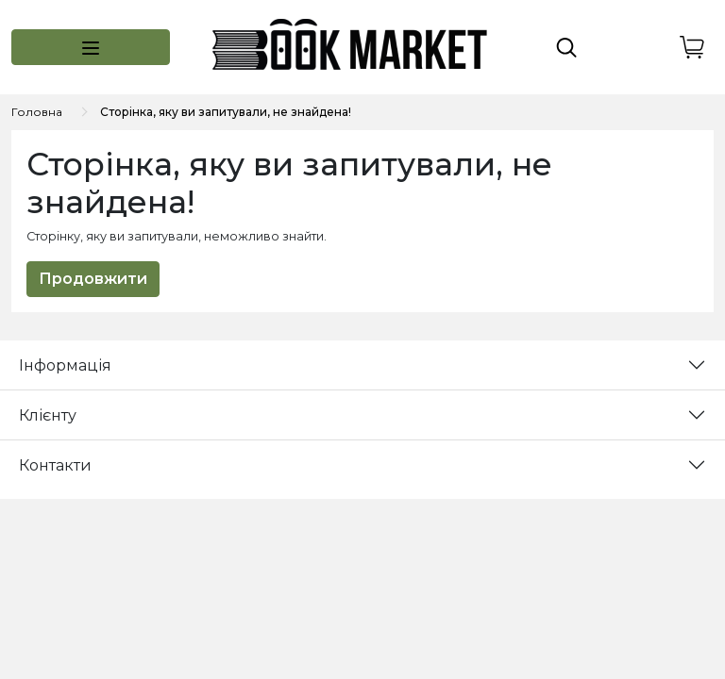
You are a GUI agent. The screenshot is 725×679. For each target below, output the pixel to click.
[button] (90, 47)
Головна (36, 112)
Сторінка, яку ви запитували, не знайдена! (225, 112)
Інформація (65, 365)
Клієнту (47, 415)
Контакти (55, 465)
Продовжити (93, 279)
